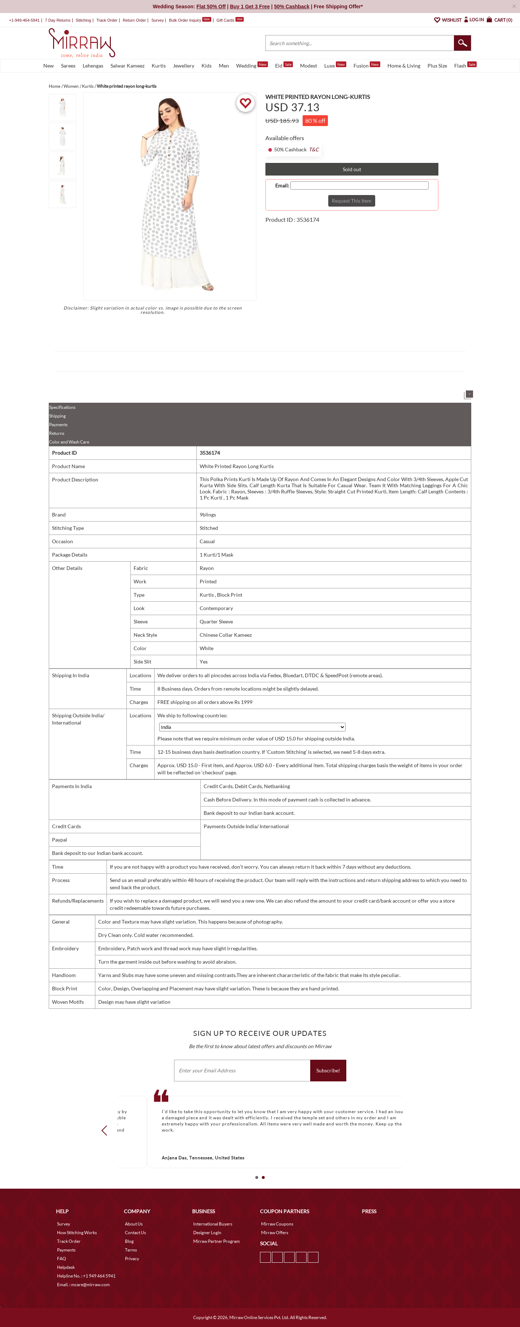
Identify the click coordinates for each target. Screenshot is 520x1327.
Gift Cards (230, 20)
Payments (58, 424)
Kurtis (159, 65)
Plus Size (437, 65)
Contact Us (135, 1232)
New (48, 65)
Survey (157, 20)
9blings (208, 514)
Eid (284, 65)
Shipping (57, 416)
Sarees (68, 65)
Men (224, 65)
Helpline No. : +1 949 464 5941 (86, 1276)
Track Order (106, 20)
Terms (131, 1250)
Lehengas (93, 65)
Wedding (252, 65)
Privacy (132, 1258)
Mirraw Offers (274, 1232)
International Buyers (212, 1224)
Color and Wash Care (69, 442)
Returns (56, 433)
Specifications (62, 407)
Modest (308, 65)
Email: (282, 185)
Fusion (367, 65)
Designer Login (207, 1232)
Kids (207, 65)
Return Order (134, 20)
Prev (106, 1130)
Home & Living (403, 65)
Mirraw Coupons (277, 1224)
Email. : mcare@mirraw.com (83, 1284)
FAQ (61, 1258)
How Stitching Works (77, 1232)
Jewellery (183, 65)
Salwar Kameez (127, 65)
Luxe (335, 65)
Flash (465, 65)
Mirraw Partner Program (216, 1241)
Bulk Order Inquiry (185, 20)
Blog (129, 1241)
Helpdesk (66, 1267)
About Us (134, 1224)
